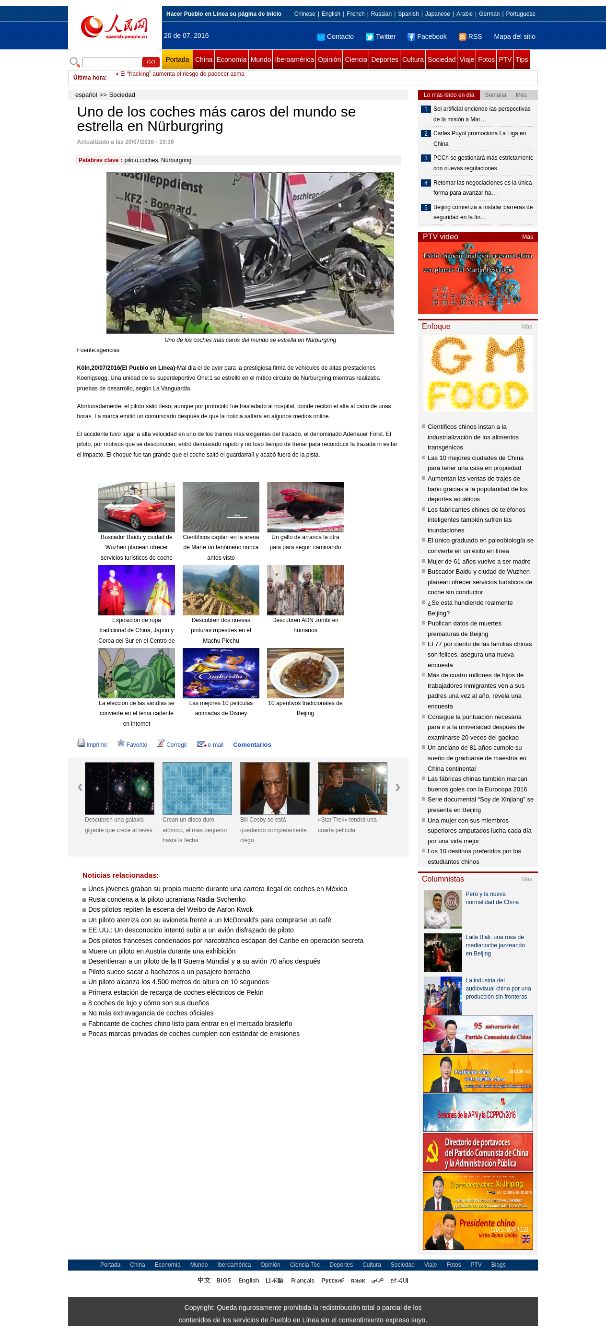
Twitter (381, 36)
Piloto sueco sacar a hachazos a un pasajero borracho (169, 972)
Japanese (437, 14)
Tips (522, 59)
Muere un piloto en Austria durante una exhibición (161, 951)
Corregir (172, 745)
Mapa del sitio (515, 36)
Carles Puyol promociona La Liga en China (479, 138)
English (331, 14)
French (355, 14)
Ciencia (356, 59)
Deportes (384, 59)
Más (527, 237)
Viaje (466, 59)
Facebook (427, 36)
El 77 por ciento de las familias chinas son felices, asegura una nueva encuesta (480, 654)
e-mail (210, 745)
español (86, 94)
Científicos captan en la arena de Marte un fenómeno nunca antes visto (221, 547)
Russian (381, 14)
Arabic (464, 14)
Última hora (89, 77)
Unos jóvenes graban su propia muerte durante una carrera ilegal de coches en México (217, 889)
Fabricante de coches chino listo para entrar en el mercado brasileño (190, 1023)
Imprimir (92, 745)
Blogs (498, 1264)
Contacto (335, 36)
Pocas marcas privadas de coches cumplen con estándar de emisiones (194, 1033)
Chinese (304, 14)
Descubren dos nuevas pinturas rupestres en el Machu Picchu (221, 630)
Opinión (329, 59)
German (489, 14)
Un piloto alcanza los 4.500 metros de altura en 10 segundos (178, 982)
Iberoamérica (294, 59)
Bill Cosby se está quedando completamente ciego (273, 830)
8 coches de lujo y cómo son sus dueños (148, 1003)
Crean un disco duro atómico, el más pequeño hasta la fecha (195, 830)
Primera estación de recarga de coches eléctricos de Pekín (176, 992)
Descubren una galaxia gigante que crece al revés (118, 825)
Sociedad (441, 59)
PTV (505, 59)
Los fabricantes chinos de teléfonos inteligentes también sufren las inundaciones (476, 520)
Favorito (132, 745)
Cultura (413, 59)
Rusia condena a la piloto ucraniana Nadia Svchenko (166, 899)
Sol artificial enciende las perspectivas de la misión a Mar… (482, 114)
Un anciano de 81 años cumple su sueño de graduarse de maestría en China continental (477, 758)
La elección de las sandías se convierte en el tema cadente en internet (136, 713)
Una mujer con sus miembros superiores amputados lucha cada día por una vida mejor (480, 831)
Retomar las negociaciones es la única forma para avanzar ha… (482, 188)
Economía (232, 59)
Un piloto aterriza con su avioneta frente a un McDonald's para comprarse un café (209, 920)
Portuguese (521, 14)
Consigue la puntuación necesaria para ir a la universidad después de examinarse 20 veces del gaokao (476, 727)
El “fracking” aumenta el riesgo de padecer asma (182, 77)
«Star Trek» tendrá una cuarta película (347, 825)
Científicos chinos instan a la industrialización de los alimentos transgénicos (473, 437)
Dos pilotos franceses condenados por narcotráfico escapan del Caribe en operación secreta (225, 940)
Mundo (261, 59)
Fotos (486, 59)
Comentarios (252, 744)
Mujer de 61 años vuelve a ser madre (479, 561)
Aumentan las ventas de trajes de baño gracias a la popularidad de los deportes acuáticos (478, 489)
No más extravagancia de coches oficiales (150, 1013)
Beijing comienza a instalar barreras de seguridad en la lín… (483, 212)
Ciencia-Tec (305, 1264)
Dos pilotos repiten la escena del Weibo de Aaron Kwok (170, 909)
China (204, 59)
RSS (470, 36)
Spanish (408, 14)
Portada (177, 59)
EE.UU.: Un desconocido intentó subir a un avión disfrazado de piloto (191, 930)
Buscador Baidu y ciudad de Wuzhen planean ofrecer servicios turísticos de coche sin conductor (480, 582)
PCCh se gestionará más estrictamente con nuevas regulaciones (483, 163)
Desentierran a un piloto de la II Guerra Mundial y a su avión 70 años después (204, 961)
